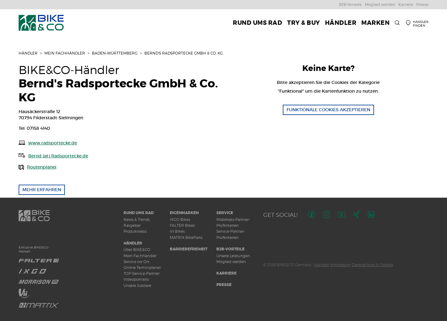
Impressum (340, 264)
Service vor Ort (136, 261)
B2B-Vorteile (230, 249)
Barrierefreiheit (188, 249)
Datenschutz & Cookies (372, 264)
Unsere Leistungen (233, 255)
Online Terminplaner (142, 267)
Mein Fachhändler (64, 53)
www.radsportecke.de (52, 143)
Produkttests (135, 231)
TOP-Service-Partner (142, 273)
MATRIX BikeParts (186, 237)
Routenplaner (42, 167)
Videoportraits (136, 279)
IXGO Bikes (180, 219)
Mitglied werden (231, 261)
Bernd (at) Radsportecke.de (58, 156)
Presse (224, 284)
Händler (28, 53)
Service (224, 212)
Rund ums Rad (139, 212)
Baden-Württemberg (115, 53)
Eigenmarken (184, 212)
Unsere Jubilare (137, 285)
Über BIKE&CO (137, 249)
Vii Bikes (177, 231)
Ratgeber (132, 225)
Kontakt (321, 264)
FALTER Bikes (182, 225)
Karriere (226, 273)
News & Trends (137, 219)
